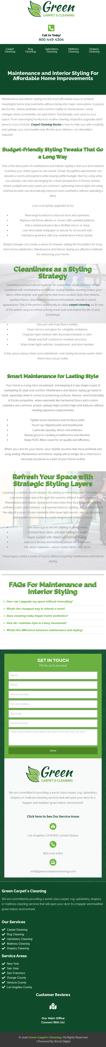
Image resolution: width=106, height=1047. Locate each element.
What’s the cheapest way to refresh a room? (36, 608)
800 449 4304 (51, 39)
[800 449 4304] (53, 844)
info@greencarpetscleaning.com (53, 871)
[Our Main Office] (53, 1006)
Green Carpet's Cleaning (44, 1037)
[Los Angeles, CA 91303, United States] (53, 826)
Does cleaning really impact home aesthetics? (37, 615)
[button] (53, 601)
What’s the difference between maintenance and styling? (45, 630)
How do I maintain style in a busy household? (37, 623)
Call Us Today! (51, 35)
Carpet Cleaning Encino (46, 124)
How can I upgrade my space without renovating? (40, 601)
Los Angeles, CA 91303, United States (53, 835)
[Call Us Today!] (51, 28)
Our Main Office (53, 1018)
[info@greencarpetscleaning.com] (53, 862)
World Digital (62, 1041)
